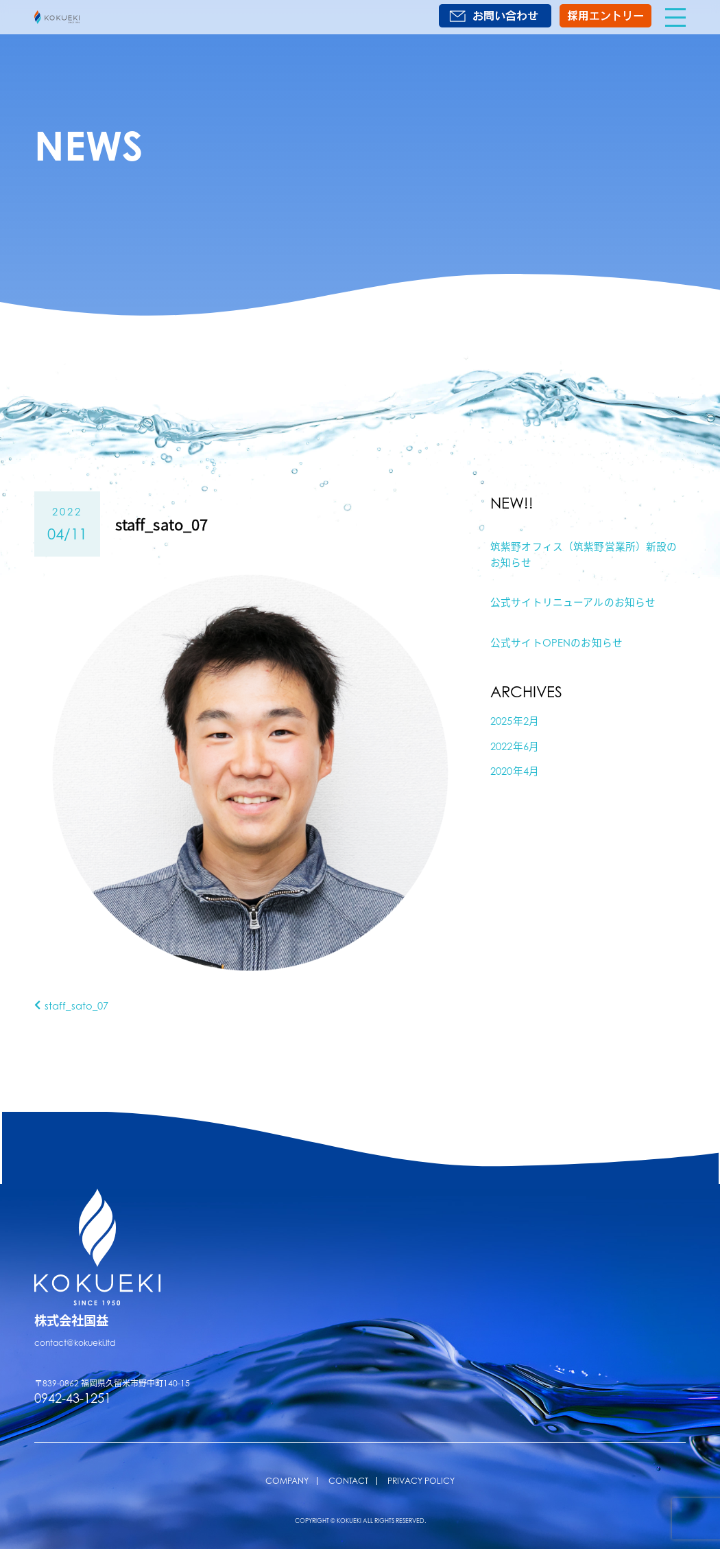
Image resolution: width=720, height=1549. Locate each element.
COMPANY (287, 1481)
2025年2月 (514, 720)
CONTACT (348, 1481)
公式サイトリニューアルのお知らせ (573, 602)
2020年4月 (514, 771)
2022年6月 (514, 746)
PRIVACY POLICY (421, 1481)
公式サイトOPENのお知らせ (556, 642)
